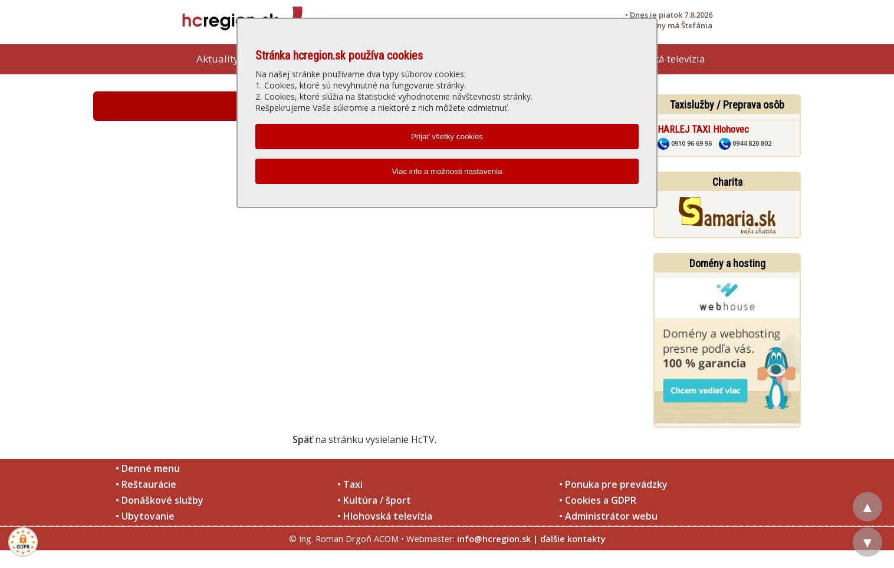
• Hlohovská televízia (384, 516)
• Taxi (350, 484)
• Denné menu (148, 468)
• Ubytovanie (145, 516)
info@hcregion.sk (494, 538)
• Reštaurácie (146, 484)
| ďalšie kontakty (569, 538)
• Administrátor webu (608, 516)
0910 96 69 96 (685, 143)
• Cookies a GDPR (597, 500)
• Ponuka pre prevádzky (613, 484)
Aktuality (217, 58)
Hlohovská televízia (660, 58)
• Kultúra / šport (374, 500)
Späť (302, 439)
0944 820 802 (745, 143)
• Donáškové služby (159, 500)
